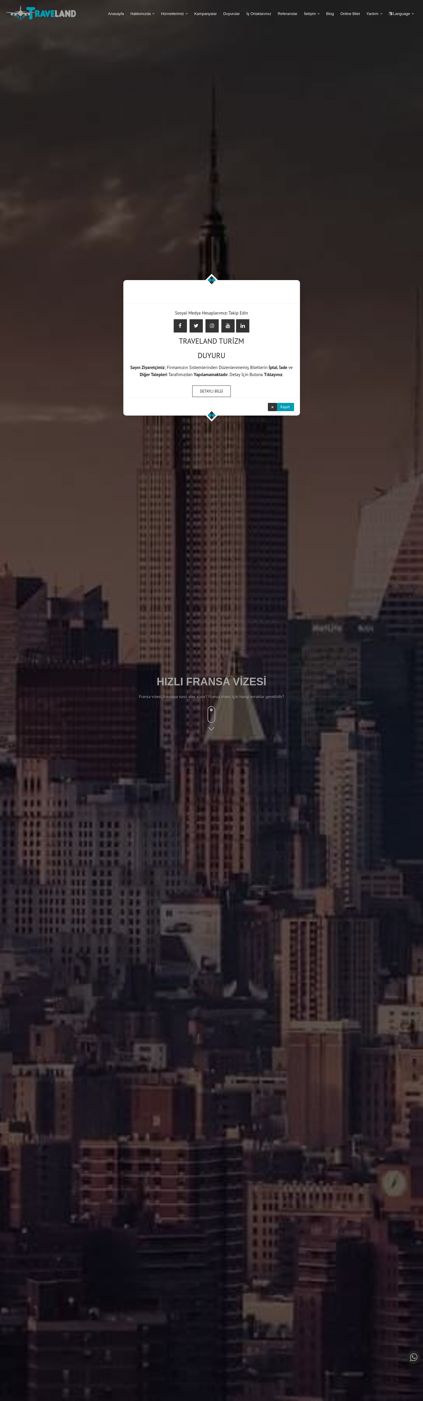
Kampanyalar (205, 13)
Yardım (372, 13)
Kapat (285, 406)
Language (399, 13)
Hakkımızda (140, 13)
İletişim (310, 13)
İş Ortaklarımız (258, 13)
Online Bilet (350, 13)
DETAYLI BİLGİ (211, 390)
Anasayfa (116, 13)
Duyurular (231, 13)
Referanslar (287, 13)
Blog (330, 13)
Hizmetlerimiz (172, 13)
